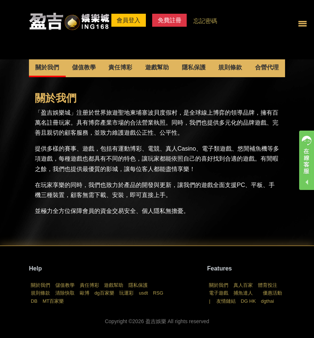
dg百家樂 (104, 293)
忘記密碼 (205, 21)
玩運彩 (126, 293)
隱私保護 (194, 67)
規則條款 (230, 67)
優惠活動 (272, 293)
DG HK (248, 301)
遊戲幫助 (157, 67)
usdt (143, 293)
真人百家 (243, 285)
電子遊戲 (218, 293)
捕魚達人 (243, 293)
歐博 (84, 293)
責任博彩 (120, 67)
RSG (158, 293)
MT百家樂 (53, 301)
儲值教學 (84, 67)
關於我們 (47, 67)
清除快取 (65, 293)
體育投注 (267, 285)
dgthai (267, 301)
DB (34, 301)
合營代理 (267, 67)
